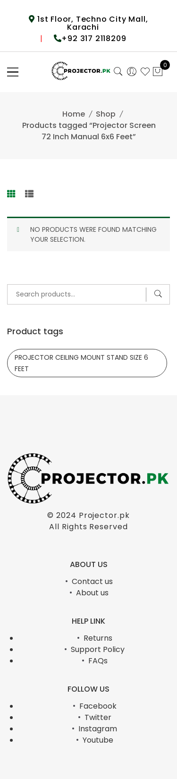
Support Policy (98, 649)
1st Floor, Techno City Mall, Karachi (91, 23)
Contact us (92, 581)
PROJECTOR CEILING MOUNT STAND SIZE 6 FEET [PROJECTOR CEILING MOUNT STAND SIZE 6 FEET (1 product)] (81, 363)
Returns (98, 638)
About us (92, 592)
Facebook (98, 706)
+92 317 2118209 (93, 38)
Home (73, 114)
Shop (106, 114)
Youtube (98, 740)
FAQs (98, 660)
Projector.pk (104, 515)
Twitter (97, 717)
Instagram (97, 728)
